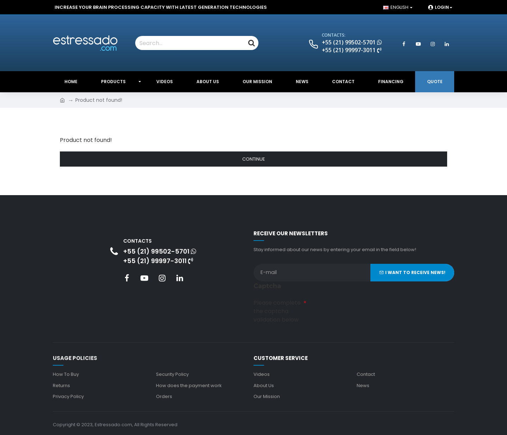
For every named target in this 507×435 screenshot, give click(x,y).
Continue (253, 159)
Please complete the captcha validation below (277, 310)
